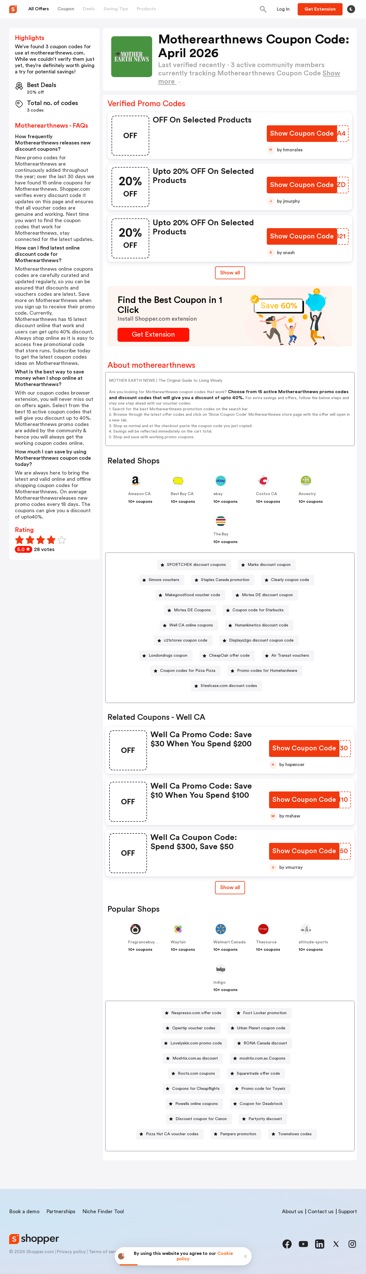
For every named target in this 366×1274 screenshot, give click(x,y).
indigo (219, 982)
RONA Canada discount (265, 1043)
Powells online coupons (196, 1104)
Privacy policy (71, 1251)
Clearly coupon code (290, 580)
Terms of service (106, 1251)
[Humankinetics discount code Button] (259, 625)
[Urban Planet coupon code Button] (259, 1028)
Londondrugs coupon (168, 656)
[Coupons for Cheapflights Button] (193, 1089)
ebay (218, 494)
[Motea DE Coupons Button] (190, 610)
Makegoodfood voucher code (192, 595)
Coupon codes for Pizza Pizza (187, 671)
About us (292, 1211)
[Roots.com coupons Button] (194, 1073)
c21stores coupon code (185, 640)
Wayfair (178, 942)
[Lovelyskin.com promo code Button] (194, 1043)
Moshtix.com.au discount (195, 1058)
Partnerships (60, 1211)
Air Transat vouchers (290, 656)
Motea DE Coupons (192, 610)
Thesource (266, 942)
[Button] (283, 9)
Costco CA (266, 494)
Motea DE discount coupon (267, 595)
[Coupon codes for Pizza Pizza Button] (185, 671)
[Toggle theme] (351, 9)
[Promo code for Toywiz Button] (261, 1089)
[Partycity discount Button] (263, 1119)
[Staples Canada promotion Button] (222, 580)
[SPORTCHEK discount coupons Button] (194, 565)
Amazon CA (139, 494)
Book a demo (24, 1211)
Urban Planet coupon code (261, 1028)
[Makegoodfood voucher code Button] (190, 595)
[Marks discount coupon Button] (267, 565)
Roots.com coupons (196, 1074)
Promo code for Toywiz (263, 1089)
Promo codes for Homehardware (267, 671)
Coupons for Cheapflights (196, 1089)
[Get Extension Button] (153, 335)
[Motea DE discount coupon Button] (265, 595)
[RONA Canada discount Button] (263, 1043)
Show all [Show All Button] (230, 272)
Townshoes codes (295, 1134)
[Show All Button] (230, 887)
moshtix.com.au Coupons (262, 1058)
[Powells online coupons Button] (194, 1104)
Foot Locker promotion (265, 1013)
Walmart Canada (229, 942)
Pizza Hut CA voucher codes (172, 1134)
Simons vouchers (164, 580)
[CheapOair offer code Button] (227, 655)
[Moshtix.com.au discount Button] (193, 1058)
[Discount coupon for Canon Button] (199, 1119)
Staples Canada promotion (225, 580)
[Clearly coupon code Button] (287, 580)
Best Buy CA (182, 494)
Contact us (321, 1211)
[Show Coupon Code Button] (302, 133)
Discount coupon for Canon (201, 1119)
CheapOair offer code (229, 656)
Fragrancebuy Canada (149, 942)
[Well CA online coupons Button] (189, 625)
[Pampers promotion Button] (235, 1134)
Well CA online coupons (191, 625)
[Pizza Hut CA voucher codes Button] (170, 1134)
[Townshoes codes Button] (292, 1134)
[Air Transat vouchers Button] (288, 655)
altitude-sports (313, 942)
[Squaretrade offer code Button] (256, 1073)
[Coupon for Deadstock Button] (259, 1104)
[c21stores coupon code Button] (183, 640)
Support (347, 1211)
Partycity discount (265, 1119)
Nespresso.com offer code (196, 1013)
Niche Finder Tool (103, 1211)
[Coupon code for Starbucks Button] (256, 610)
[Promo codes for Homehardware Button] (265, 671)
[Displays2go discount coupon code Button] (259, 640)
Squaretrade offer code (258, 1074)
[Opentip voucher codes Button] (191, 1028)
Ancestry (307, 494)
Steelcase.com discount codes (229, 686)
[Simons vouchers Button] (161, 580)
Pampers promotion (238, 1134)
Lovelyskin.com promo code (196, 1043)
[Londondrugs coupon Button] (165, 655)
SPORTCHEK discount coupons (196, 565)
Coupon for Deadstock (261, 1104)
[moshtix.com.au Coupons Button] (260, 1058)
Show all (230, 887)
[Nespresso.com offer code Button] (194, 1013)
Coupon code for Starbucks (258, 610)
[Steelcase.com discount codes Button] (226, 686)
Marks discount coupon (269, 565)
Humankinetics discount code (261, 625)
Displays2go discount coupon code (261, 640)
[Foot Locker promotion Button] (262, 1013)
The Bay (220, 534)
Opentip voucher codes (193, 1028)
